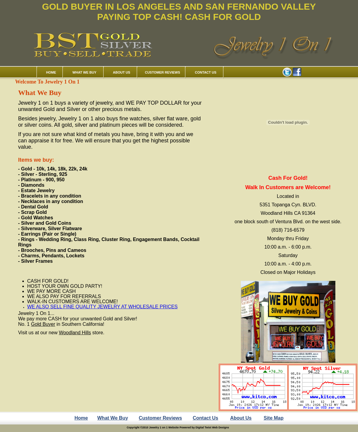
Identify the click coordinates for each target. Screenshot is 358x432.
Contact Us (205, 418)
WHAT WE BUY (84, 72)
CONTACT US (205, 72)
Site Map (274, 418)
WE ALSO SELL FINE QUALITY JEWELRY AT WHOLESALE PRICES (102, 306)
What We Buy (112, 418)
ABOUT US (121, 72)
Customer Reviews (160, 418)
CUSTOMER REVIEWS (162, 72)
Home (81, 418)
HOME (51, 72)
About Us (240, 418)
